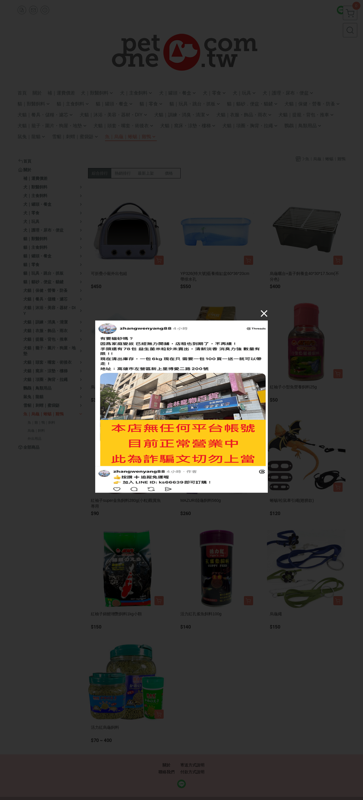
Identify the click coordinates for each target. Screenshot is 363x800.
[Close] (264, 313)
